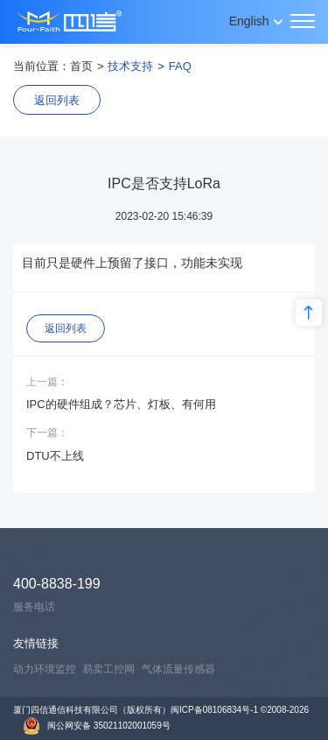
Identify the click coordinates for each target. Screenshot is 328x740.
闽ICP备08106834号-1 (214, 710)
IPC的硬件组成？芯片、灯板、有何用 (121, 404)
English (249, 21)
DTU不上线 (55, 455)
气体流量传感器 (178, 669)
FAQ (180, 66)
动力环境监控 (44, 669)
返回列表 (57, 100)
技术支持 (130, 66)
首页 (81, 66)
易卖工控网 (108, 669)
